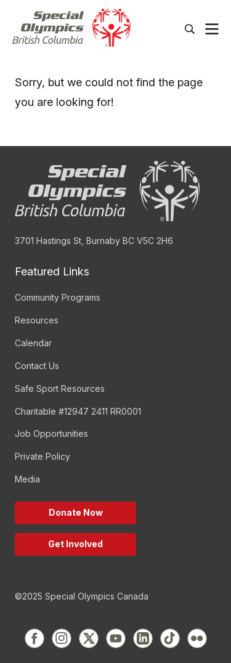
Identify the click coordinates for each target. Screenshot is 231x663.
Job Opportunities (51, 433)
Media (27, 479)
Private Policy (42, 456)
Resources (37, 320)
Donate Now (76, 512)
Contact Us (37, 365)
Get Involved (75, 544)
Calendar (33, 343)
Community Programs (57, 297)
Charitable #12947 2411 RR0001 (78, 411)
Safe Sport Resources (60, 388)
